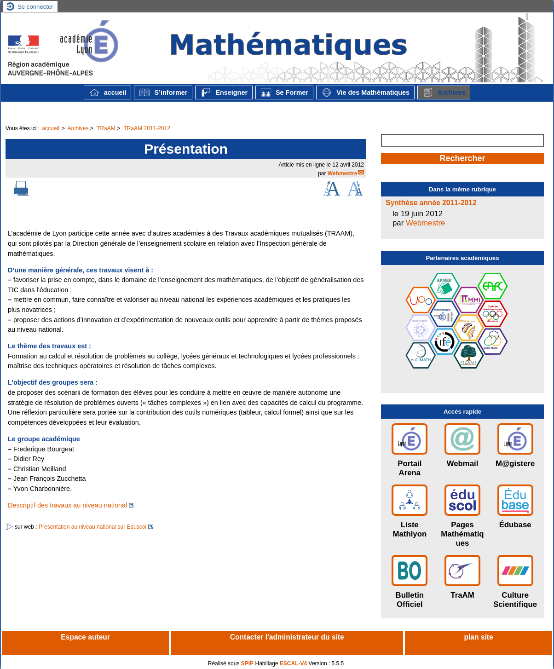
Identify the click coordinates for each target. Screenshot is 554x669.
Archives (443, 92)
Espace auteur (85, 637)
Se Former (284, 92)
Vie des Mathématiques (365, 92)
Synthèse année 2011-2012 (431, 203)
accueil (108, 92)
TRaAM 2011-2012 (146, 128)
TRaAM (106, 128)
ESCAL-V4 (293, 663)
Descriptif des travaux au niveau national (67, 505)
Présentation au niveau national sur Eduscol (92, 527)
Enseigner (224, 92)
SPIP (247, 663)
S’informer (163, 92)
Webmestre (342, 173)
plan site (478, 637)
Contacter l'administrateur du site (287, 637)
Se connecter (35, 6)
